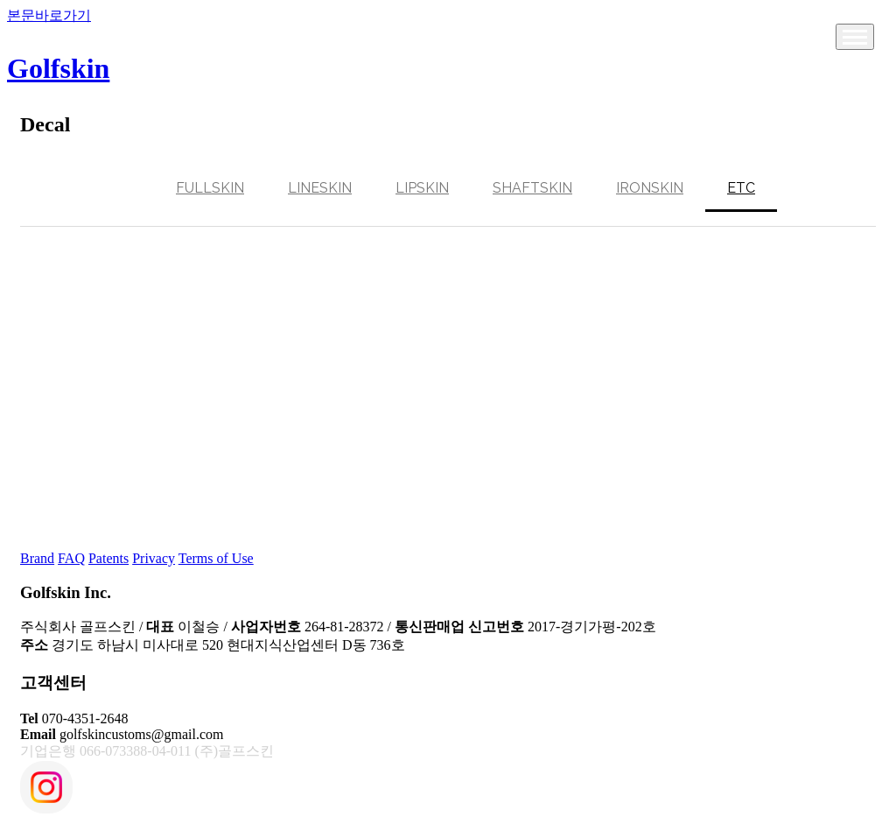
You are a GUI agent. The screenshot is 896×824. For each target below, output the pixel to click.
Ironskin (649, 188)
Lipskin (422, 188)
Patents (108, 558)
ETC (741, 188)
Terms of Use (216, 558)
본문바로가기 (49, 15)
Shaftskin (532, 188)
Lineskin (320, 188)
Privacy (153, 558)
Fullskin (210, 188)
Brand (37, 558)
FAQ (71, 558)
